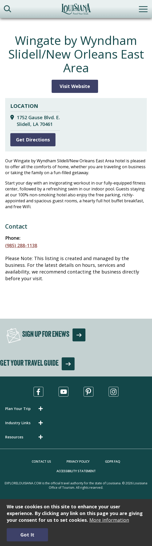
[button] (25, 408)
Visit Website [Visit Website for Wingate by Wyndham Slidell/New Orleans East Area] (75, 86)
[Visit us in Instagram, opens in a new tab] (113, 392)
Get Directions (33, 139)
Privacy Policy (78, 461)
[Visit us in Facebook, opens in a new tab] (38, 392)
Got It (27, 535)
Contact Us (41, 461)
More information (109, 520)
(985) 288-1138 (21, 245)
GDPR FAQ (112, 461)
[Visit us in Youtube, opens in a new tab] (63, 392)
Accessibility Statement (76, 471)
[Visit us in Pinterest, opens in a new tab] (88, 392)
